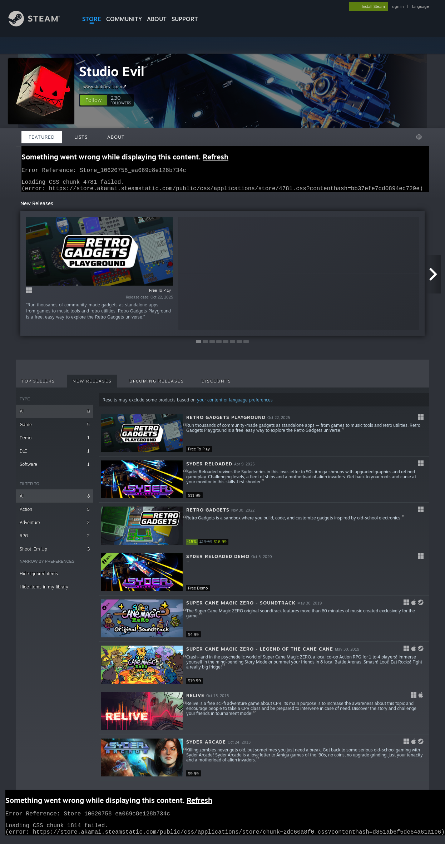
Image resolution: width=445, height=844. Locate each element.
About (157, 19)
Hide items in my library (44, 591)
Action (55, 513)
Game (55, 429)
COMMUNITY (124, 19)
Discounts (216, 385)
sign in (398, 6)
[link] (207, 546)
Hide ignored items (39, 578)
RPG (55, 540)
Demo (55, 442)
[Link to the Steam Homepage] (39, 24)
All (55, 416)
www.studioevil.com (105, 86)
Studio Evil (111, 71)
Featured (42, 137)
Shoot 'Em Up (55, 553)
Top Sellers (38, 385)
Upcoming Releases (156, 385)
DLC (55, 455)
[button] (93, 100)
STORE (91, 19)
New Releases (92, 385)
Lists (81, 137)
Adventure (55, 527)
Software (55, 468)
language (420, 6)
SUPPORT (185, 19)
